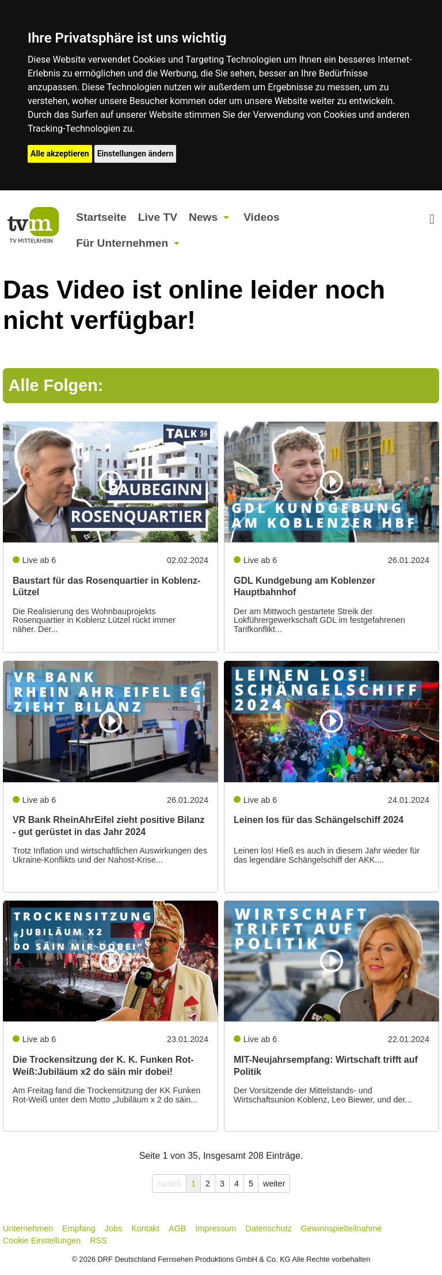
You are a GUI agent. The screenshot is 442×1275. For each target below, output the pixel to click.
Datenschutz (269, 1228)
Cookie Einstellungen (42, 1240)
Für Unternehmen (122, 243)
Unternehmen (28, 1228)
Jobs (113, 1228)
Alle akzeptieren (60, 153)
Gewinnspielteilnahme (341, 1228)
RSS (98, 1240)
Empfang (79, 1228)
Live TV (157, 217)
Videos (261, 217)
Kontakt (145, 1228)
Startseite (101, 217)
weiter (274, 1183)
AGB (177, 1228)
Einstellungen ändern (135, 153)
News (203, 217)
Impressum (215, 1228)
